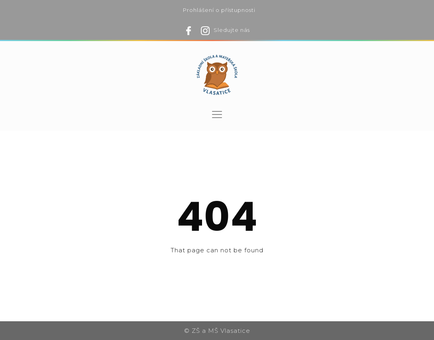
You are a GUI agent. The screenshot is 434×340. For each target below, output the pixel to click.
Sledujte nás (232, 30)
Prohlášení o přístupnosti (219, 10)
